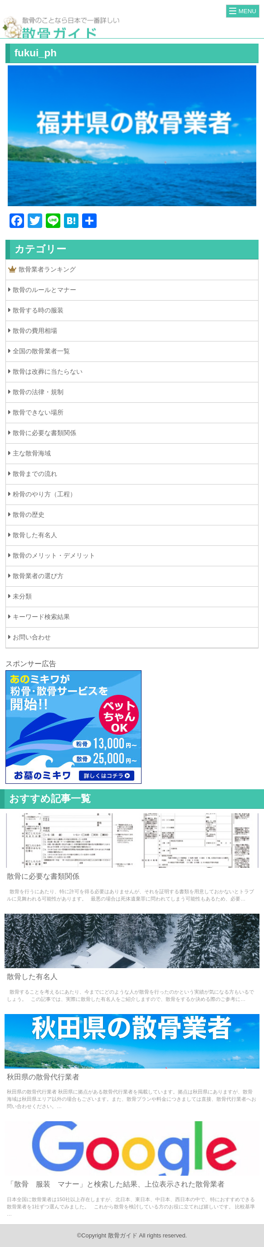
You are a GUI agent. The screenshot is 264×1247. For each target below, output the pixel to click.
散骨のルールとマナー (44, 289)
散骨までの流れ (35, 473)
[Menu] (242, 11)
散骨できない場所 (38, 412)
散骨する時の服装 (38, 310)
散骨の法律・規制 (38, 392)
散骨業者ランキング (42, 269)
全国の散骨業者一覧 (41, 351)
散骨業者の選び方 (38, 575)
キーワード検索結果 (41, 616)
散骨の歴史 (28, 514)
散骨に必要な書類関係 (44, 432)
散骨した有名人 (35, 535)
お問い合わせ (32, 637)
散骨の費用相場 (35, 330)
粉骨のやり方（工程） (44, 494)
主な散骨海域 (32, 453)
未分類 (22, 596)
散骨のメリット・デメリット (54, 555)
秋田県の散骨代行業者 (43, 1077)
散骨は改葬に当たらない (48, 371)
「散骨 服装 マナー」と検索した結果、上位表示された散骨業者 (116, 1184)
